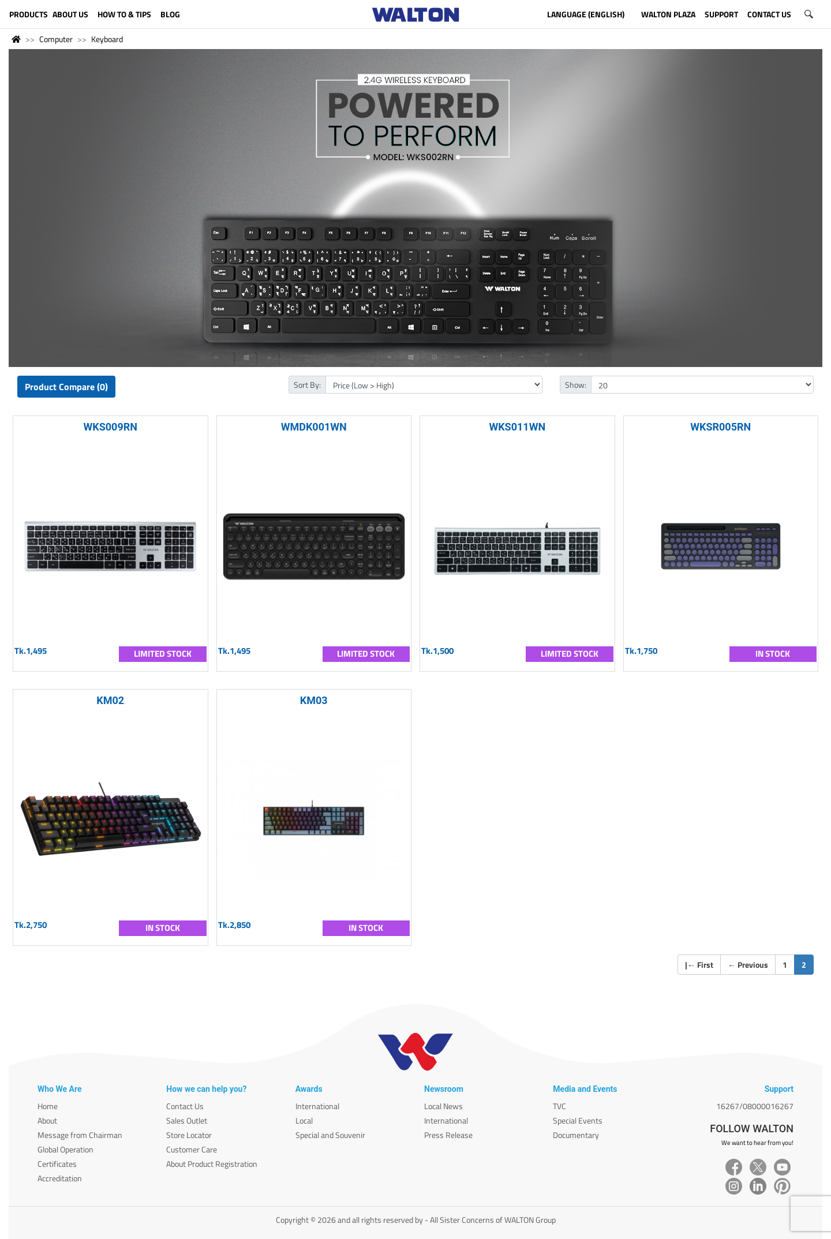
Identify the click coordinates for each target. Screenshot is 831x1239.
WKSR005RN (720, 427)
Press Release (448, 1135)
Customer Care (191, 1149)
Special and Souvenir (330, 1135)
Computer (56, 39)
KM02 (110, 700)
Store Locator (189, 1135)
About (47, 1120)
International (317, 1106)
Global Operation (65, 1149)
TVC (559, 1106)
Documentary (576, 1135)
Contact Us (185, 1106)
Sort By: (307, 385)
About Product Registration (211, 1164)
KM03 (314, 700)
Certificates (57, 1164)
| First (699, 965)
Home (48, 1106)
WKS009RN (111, 427)
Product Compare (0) (66, 387)
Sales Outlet (186, 1120)
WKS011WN (517, 427)
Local (304, 1120)
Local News (443, 1106)
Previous (748, 965)
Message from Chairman (80, 1135)
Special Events (577, 1120)
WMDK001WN (314, 427)
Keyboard (107, 39)
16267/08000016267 (754, 1106)
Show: (575, 385)
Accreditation (60, 1178)
